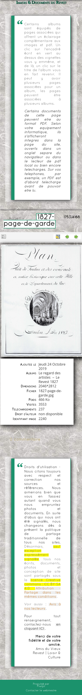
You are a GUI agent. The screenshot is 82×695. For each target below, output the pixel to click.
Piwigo (41, 686)
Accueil (15, 218)
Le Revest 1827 (49, 379)
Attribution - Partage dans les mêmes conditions (42, 592)
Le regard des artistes (49, 375)
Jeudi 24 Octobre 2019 (52, 366)
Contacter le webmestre (41, 691)
